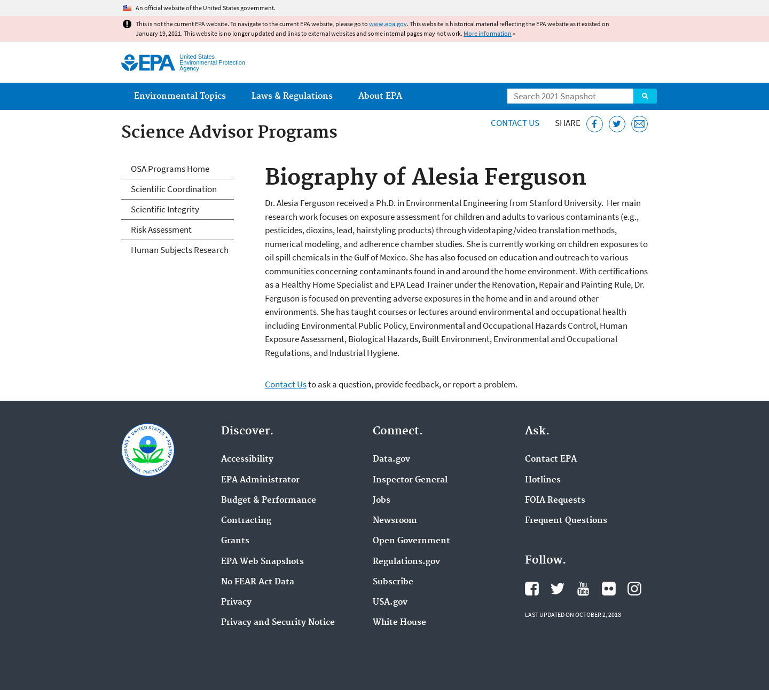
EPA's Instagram (634, 589)
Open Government (411, 541)
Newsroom (395, 521)
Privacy (236, 602)
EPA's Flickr (609, 589)
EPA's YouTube (583, 589)
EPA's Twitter (557, 589)
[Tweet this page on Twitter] (617, 124)
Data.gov (391, 459)
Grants (235, 541)
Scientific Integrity (165, 209)
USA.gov (390, 602)
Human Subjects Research (180, 250)
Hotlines (543, 480)
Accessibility (247, 459)
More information (488, 33)
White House (399, 623)
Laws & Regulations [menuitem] (292, 96)
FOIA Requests (555, 500)
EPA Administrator (260, 480)
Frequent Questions (566, 521)
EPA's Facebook (532, 589)
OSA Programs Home (170, 169)
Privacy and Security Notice (278, 623)
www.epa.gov (388, 24)
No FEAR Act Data (257, 582)
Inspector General (410, 480)
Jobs (381, 500)
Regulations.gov (406, 562)
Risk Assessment (161, 229)
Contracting (246, 521)
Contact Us (515, 123)
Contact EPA (551, 459)
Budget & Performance (268, 500)
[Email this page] (639, 124)
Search (645, 96)
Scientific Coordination (174, 189)
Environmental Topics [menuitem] (180, 96)
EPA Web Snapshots (262, 562)
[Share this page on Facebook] (594, 124)
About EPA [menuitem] (380, 96)
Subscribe (393, 582)
